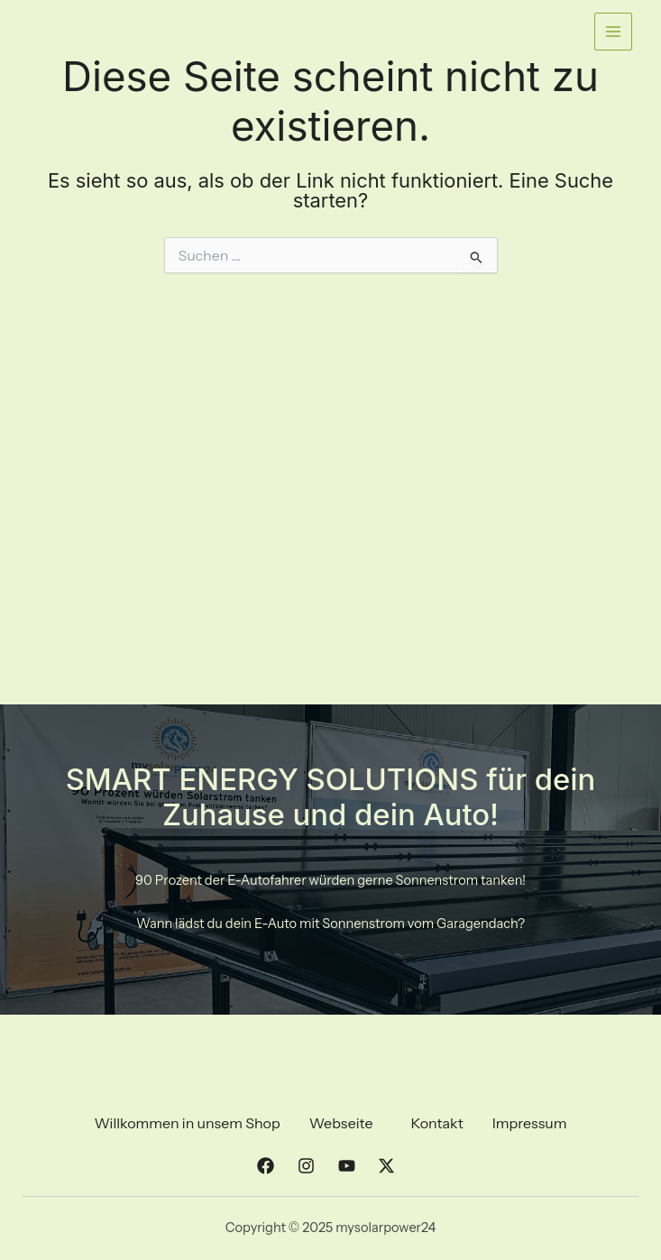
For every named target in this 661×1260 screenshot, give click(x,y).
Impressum (529, 1123)
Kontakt (436, 1123)
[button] (345, 1123)
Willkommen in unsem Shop (187, 1123)
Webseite (341, 1123)
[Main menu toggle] (613, 32)
